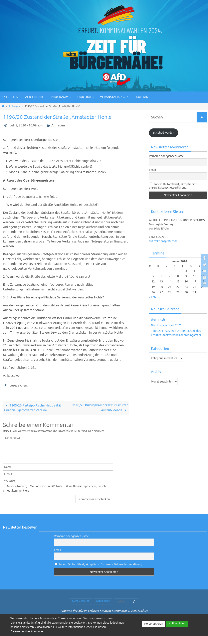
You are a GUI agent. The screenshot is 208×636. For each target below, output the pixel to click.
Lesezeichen (18, 386)
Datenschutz (81, 601)
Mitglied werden (163, 132)
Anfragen (14, 106)
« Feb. (152, 297)
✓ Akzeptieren (177, 623)
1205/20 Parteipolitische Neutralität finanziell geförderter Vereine (32, 407)
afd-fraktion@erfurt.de (163, 241)
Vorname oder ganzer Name (166, 156)
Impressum (103, 601)
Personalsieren (153, 623)
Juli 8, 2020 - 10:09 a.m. (26, 125)
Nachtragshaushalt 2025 (166, 325)
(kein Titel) (158, 319)
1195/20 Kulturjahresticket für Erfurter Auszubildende (100, 407)
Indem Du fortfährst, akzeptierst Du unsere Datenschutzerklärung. (174, 186)
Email (152, 170)
